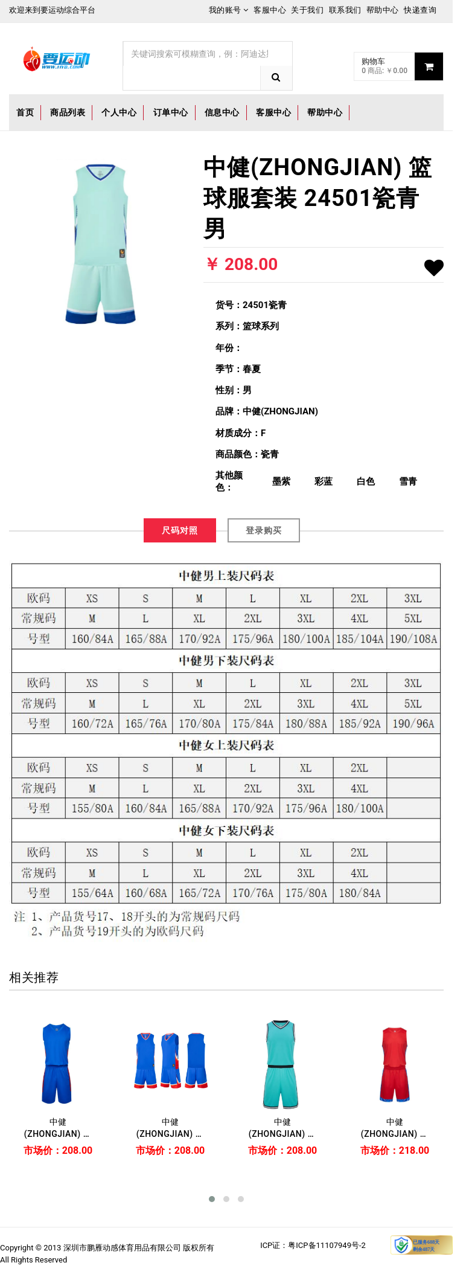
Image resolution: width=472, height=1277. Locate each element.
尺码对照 (180, 530)
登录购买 (264, 530)
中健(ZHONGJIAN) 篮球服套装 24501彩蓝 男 (170, 1128)
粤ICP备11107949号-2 (327, 1245)
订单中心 (170, 112)
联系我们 (345, 9)
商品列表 (67, 112)
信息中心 (222, 112)
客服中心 (270, 9)
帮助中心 (382, 9)
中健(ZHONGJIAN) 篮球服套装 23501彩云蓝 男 (58, 1128)
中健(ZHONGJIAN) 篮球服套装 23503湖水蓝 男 (283, 1128)
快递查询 (420, 9)
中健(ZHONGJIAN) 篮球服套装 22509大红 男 (395, 1128)
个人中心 (118, 112)
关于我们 (307, 9)
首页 (25, 112)
